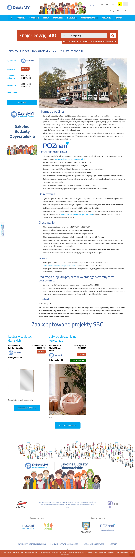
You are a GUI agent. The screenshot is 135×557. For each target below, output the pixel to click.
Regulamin (106, 18)
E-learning (72, 18)
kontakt (113, 544)
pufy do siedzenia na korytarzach (62, 338)
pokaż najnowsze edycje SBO (75, 41)
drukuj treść (22, 102)
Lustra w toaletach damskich (20, 338)
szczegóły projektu (27, 407)
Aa (102, 4)
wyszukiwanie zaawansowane (104, 41)
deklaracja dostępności (94, 544)
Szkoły (46, 18)
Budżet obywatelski (89, 18)
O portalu (21, 18)
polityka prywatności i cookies (64, 544)
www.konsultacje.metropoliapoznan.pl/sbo (70, 159)
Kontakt (118, 18)
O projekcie (34, 18)
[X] (72, 554)
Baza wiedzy (58, 18)
